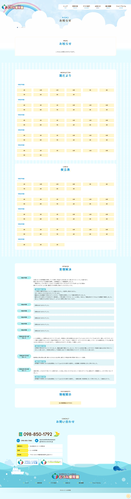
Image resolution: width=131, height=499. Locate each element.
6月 (41, 95)
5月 (57, 95)
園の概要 (108, 7)
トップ (65, 7)
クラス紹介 (87, 7)
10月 (73, 90)
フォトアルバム (121, 7)
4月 (74, 95)
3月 (24, 106)
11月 (57, 90)
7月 (24, 95)
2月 (41, 106)
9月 (90, 90)
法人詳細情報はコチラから (65, 409)
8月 (107, 90)
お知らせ (97, 7)
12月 (40, 90)
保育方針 (75, 7)
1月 (24, 90)
